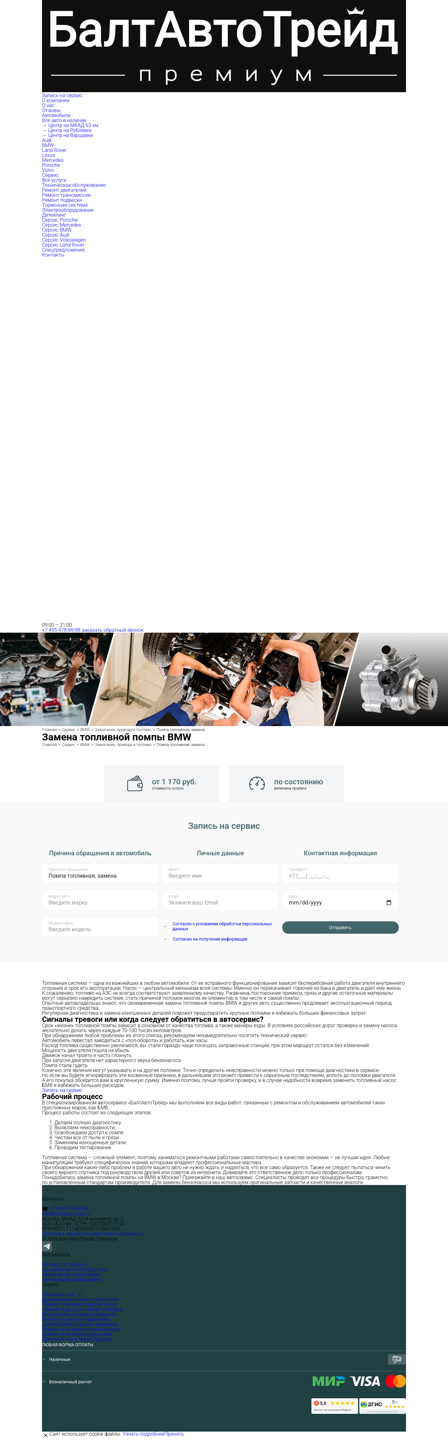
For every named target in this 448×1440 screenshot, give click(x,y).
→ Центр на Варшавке (67, 135)
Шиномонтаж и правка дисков (77, 1339)
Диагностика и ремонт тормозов (79, 1324)
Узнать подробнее (143, 1434)
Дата (293, 896)
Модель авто (61, 923)
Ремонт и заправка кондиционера (81, 1329)
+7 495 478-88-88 (61, 630)
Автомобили (57, 115)
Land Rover (54, 150)
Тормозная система (65, 205)
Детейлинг (54, 215)
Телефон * (298, 869)
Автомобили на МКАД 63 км (74, 1269)
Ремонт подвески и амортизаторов (82, 1309)
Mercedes (52, 160)
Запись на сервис (62, 95)
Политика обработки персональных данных (92, 1234)
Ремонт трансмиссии (66, 195)
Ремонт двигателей (64, 190)
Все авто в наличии (64, 120)
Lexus (48, 155)
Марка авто (59, 896)
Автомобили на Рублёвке (71, 1274)
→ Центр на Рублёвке (66, 130)
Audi (47, 140)
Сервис (51, 175)
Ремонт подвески (62, 200)
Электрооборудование (68, 210)
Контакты (53, 255)
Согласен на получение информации (210, 939)
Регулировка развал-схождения (78, 1314)
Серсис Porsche (59, 220)
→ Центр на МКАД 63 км (70, 125)
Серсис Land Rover (63, 245)
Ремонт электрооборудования (77, 1334)
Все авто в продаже (64, 1265)
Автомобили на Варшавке (71, 1279)
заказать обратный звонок (113, 630)
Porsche (51, 165)
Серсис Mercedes (61, 225)
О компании (56, 100)
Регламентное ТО (62, 1294)
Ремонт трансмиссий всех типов (79, 1304)
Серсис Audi (55, 235)
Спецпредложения (63, 250)
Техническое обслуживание (74, 185)
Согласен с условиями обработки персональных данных (222, 926)
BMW (48, 145)
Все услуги (54, 180)
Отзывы (51, 110)
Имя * (174, 869)
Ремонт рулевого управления (76, 1319)
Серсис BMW (57, 230)
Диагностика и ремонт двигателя (80, 1299)
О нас (48, 105)
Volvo (48, 170)
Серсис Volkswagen (64, 240)
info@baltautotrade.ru (66, 1214)
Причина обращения (68, 869)
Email (173, 896)
